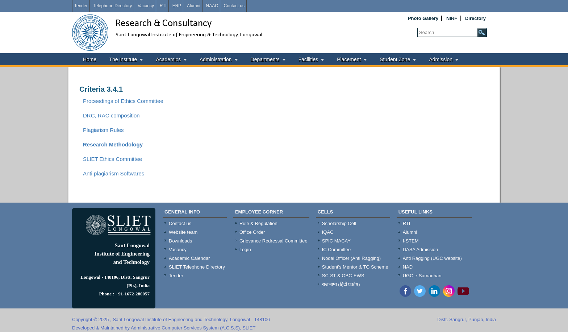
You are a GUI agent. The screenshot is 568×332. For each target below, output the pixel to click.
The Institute (123, 59)
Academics (168, 59)
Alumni (193, 5)
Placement (349, 59)
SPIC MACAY (336, 241)
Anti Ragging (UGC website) (432, 258)
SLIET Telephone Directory (197, 267)
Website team (183, 232)
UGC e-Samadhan (422, 275)
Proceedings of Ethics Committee (123, 101)
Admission (440, 59)
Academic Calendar (189, 258)
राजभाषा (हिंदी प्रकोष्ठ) (341, 284)
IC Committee (336, 249)
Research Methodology (113, 144)
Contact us (234, 5)
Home (89, 59)
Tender (81, 5)
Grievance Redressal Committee (273, 241)
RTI (163, 5)
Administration (216, 59)
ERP (176, 5)
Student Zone (395, 59)
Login (245, 249)
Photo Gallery (423, 18)
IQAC (328, 232)
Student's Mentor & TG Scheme (355, 267)
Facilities (308, 59)
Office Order (252, 232)
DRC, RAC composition (111, 115)
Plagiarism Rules (103, 130)
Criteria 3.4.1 (101, 89)
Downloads (180, 241)
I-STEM (411, 241)
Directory (475, 18)
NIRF (451, 18)
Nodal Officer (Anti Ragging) (351, 258)
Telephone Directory (112, 5)
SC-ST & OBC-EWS (343, 275)
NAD (408, 267)
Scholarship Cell (339, 223)
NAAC (212, 5)
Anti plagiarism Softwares (113, 173)
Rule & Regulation (258, 223)
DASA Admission (420, 249)
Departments (265, 59)
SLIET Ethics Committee (112, 159)
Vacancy (146, 5)
